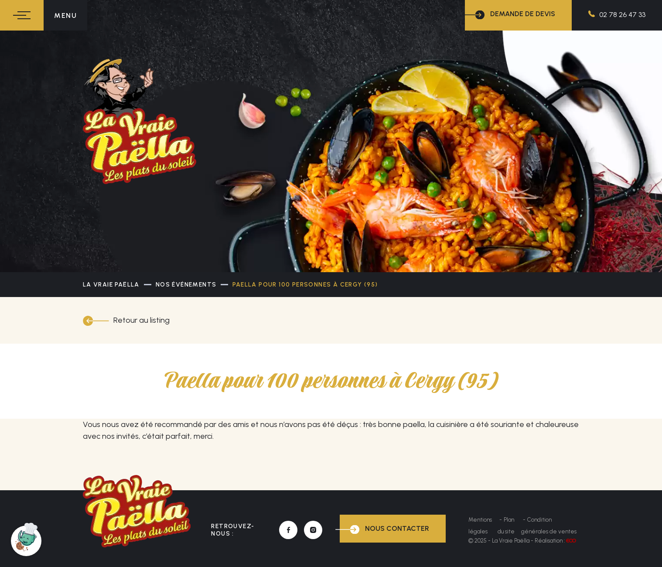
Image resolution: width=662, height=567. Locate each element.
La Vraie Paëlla (111, 284)
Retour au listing (141, 320)
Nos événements (186, 284)
